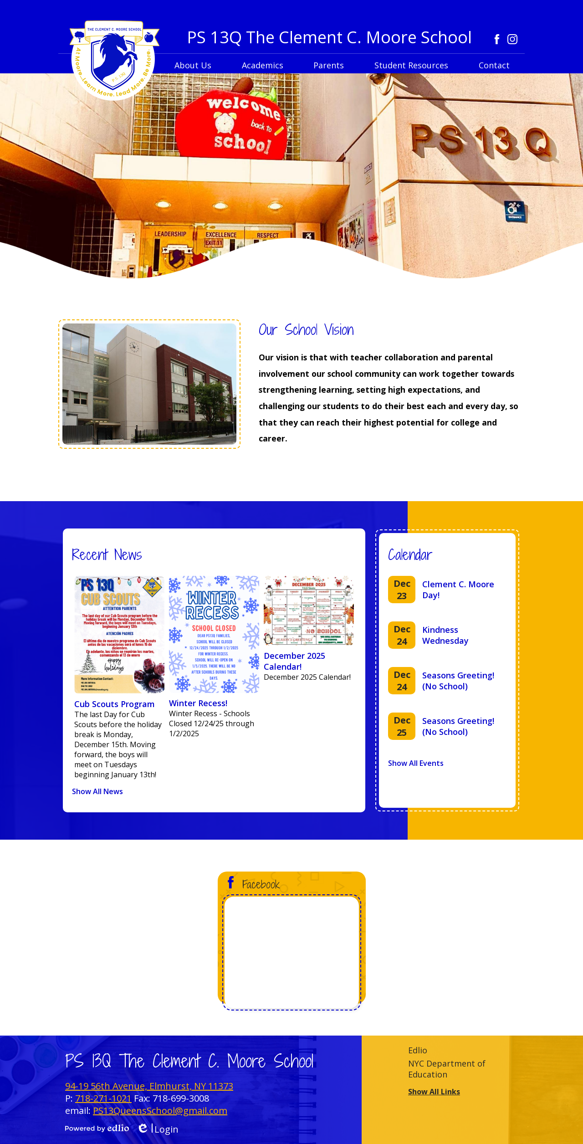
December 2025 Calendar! (294, 661)
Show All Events (416, 763)
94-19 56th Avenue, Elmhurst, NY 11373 (149, 1086)
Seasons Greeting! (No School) (458, 681)
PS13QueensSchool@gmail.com (160, 1110)
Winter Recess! (198, 703)
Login (157, 1129)
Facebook (497, 39)
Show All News (97, 791)
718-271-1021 (103, 1098)
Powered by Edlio (97, 1128)
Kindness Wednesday (445, 635)
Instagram (512, 39)
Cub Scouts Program (114, 703)
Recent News (107, 554)
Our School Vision (306, 329)
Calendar (410, 554)
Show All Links (434, 1092)
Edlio (417, 1050)
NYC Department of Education (447, 1069)
